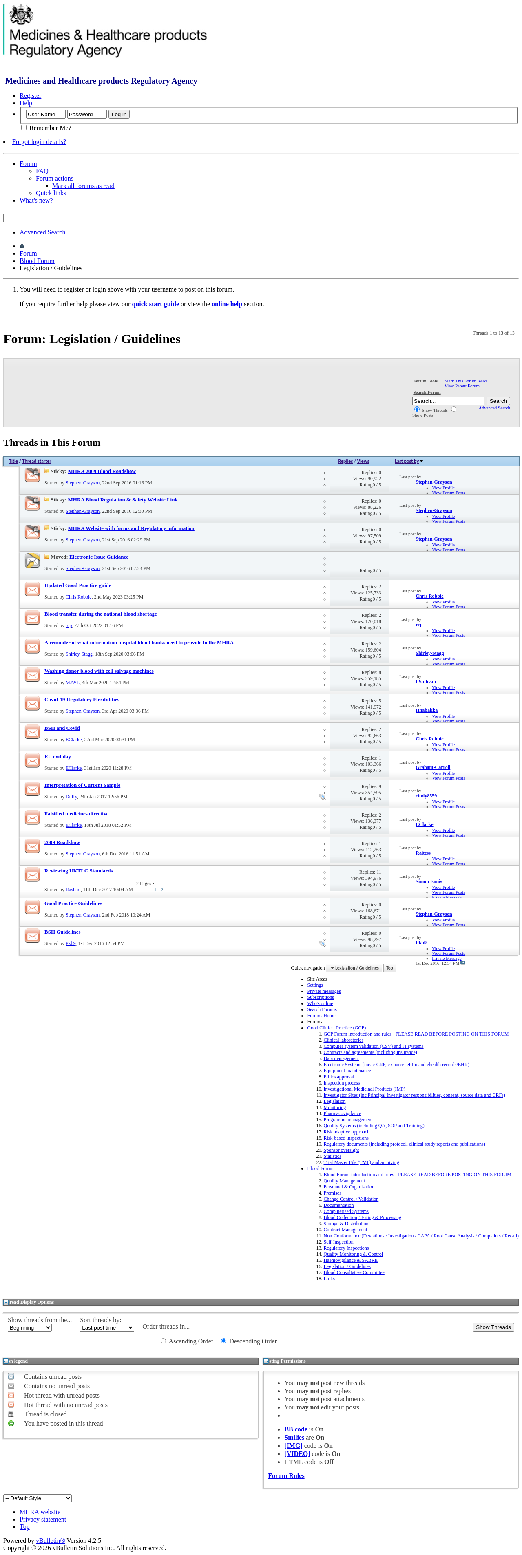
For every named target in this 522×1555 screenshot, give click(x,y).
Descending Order (249, 1341)
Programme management (347, 1119)
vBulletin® (50, 1540)
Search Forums (321, 1009)
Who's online (320, 1003)
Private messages (324, 991)
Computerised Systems (345, 1211)
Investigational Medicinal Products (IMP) (364, 1089)
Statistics (332, 1156)
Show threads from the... (40, 1319)
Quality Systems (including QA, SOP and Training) (373, 1126)
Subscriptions (320, 997)
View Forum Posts (448, 492)
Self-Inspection (338, 1242)
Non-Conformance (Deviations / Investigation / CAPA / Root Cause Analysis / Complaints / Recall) (421, 1236)
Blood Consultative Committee (353, 1272)
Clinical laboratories (343, 1040)
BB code (295, 1429)
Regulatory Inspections (346, 1248)
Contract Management (345, 1230)
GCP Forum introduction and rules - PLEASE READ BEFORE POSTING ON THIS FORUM (416, 1034)
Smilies (294, 1437)
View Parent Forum (462, 385)
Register (30, 95)
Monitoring (334, 1107)
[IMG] (293, 1445)
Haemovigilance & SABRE (350, 1260)
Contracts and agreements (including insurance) (370, 1052)
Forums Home (321, 1015)
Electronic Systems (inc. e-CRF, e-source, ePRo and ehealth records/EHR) (396, 1064)
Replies (345, 461)
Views (363, 461)
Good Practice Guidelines (73, 903)
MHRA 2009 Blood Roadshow (102, 471)
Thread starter (36, 461)
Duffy (71, 797)
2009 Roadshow (62, 842)
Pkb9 (71, 943)
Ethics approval (338, 1077)
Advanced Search (42, 232)
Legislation (334, 1101)
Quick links (51, 193)
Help (26, 102)
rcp (69, 625)
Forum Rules (286, 1475)
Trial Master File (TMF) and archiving (361, 1162)
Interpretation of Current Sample (82, 785)
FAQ (42, 171)
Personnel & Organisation (348, 1187)
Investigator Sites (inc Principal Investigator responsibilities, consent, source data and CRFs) (414, 1095)
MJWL (73, 682)
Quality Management (344, 1181)
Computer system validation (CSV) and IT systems (373, 1046)
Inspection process (341, 1083)
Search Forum (426, 392)
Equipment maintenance (347, 1070)
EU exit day (57, 756)
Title (13, 461)
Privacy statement (43, 1519)
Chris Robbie (79, 597)
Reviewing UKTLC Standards (78, 871)
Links (328, 1278)
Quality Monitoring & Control (353, 1254)
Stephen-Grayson (83, 483)
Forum (28, 163)
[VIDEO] (297, 1453)
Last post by (409, 461)
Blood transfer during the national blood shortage (100, 614)
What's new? (36, 200)
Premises (332, 1193)
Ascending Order (187, 1341)
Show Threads (431, 410)
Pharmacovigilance (342, 1113)
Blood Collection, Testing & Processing (362, 1217)
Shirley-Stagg (79, 654)
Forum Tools (425, 380)
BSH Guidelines (62, 932)
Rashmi (73, 889)
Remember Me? (46, 127)
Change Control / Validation (350, 1199)
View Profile (443, 487)
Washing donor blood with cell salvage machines (99, 671)
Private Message (446, 897)
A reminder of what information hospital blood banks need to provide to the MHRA (139, 642)
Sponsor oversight (341, 1150)
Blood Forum (37, 260)
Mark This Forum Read (466, 380)
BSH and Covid (62, 728)
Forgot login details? (39, 141)
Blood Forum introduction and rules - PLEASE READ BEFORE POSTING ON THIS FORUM (417, 1174)
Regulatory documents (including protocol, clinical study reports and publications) (404, 1144)
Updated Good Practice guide (77, 585)
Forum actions (54, 178)
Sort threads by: (100, 1319)
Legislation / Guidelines (346, 1266)
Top (389, 968)
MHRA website (40, 1512)
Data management (341, 1058)
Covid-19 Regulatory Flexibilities (81, 699)
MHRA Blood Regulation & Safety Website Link (123, 500)
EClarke (74, 739)
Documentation (338, 1205)
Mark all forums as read (83, 185)
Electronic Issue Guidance (98, 557)
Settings (315, 985)
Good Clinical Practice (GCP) (336, 1028)
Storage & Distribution (345, 1223)
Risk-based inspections (345, 1138)
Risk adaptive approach (346, 1132)
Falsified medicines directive (76, 814)
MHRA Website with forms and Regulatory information (131, 528)
